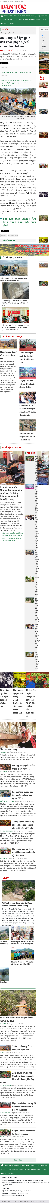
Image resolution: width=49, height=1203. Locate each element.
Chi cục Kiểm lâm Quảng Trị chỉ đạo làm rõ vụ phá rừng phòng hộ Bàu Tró (37, 562)
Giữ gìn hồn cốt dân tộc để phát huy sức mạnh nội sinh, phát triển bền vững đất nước (37, 531)
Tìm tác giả (44, 47)
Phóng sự (33, 16)
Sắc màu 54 (22, 16)
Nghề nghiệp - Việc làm (7, 801)
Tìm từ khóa (43, 39)
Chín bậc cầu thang (8, 749)
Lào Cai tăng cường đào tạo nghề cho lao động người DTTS (22, 795)
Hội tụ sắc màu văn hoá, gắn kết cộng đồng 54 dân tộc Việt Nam (23, 852)
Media (2, 24)
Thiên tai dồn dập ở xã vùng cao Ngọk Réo (8, 355)
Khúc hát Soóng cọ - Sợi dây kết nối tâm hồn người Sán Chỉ (22, 963)
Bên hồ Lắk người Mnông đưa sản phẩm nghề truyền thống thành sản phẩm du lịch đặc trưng (11, 493)
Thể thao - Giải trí (9, 24)
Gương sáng (44, 16)
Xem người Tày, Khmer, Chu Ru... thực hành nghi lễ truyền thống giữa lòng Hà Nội (37, 469)
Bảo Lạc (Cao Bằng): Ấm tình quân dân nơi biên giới (19, 222)
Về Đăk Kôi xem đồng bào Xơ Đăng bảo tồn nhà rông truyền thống (37, 609)
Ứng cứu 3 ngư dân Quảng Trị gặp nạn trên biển (16, 72)
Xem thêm (18, 1160)
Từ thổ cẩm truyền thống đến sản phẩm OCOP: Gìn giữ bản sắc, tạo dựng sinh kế (31, 703)
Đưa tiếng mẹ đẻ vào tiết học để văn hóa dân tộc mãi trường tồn (22, 943)
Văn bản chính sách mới (27, 33)
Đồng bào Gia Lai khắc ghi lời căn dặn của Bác (37, 585)
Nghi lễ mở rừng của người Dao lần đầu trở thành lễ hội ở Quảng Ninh (24, 1106)
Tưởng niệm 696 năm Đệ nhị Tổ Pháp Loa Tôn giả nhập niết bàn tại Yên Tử (23, 824)
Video (6, 877)
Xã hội (38, 16)
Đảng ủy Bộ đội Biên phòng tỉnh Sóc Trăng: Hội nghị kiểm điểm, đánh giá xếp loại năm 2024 (15, 327)
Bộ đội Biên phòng (13, 235)
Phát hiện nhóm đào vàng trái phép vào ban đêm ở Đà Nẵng (27, 436)
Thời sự (6, 16)
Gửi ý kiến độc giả (8, 240)
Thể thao (3, 1024)
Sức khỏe (27, 20)
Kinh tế (28, 16)
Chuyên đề (43, 20)
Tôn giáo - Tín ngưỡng (6, 831)
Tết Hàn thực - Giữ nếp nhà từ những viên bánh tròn (37, 660)
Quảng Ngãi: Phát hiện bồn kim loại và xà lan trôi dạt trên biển (13, 279)
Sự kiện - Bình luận (12, 33)
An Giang (4, 235)
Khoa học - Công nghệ (12, 20)
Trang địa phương (35, 20)
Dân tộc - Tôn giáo (14, 16)
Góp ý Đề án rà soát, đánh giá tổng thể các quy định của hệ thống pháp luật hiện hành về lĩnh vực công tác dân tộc (17, 83)
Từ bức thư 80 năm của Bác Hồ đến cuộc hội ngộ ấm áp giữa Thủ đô (36, 498)
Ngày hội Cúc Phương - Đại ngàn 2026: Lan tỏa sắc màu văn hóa (27, 384)
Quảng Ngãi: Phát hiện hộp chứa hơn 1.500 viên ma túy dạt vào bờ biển (14, 303)
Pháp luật (3, 20)
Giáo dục (21, 20)
